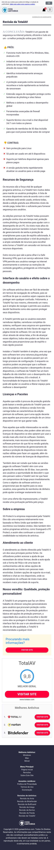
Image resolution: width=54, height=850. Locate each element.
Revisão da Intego (27, 807)
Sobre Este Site (27, 775)
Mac (27, 758)
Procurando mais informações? (17, 641)
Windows (27, 755)
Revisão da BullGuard (27, 804)
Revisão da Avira (27, 798)
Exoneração (27, 790)
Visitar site (27, 650)
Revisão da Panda (27, 813)
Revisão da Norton (27, 810)
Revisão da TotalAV (27, 816)
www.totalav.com (27, 699)
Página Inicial (27, 769)
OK (49, 3)
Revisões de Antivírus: (27, 795)
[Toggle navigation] (50, 9)
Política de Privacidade (27, 784)
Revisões (27, 772)
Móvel (27, 761)
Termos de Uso (27, 787)
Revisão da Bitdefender (27, 801)
